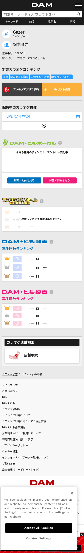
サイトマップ (10, 385)
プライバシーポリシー (15, 445)
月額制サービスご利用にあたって (21, 433)
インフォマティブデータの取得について (25, 457)
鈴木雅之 (20, 45)
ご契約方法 (8, 463)
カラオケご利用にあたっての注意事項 (24, 421)
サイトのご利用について (16, 415)
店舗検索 (31, 355)
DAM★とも (8, 403)
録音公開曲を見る (59, 180)
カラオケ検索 (10, 374)
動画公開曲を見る (24, 180)
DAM (4, 397)
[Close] (72, 522)
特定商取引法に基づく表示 (17, 439)
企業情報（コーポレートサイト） (21, 469)
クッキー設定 (10, 451)
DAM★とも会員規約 (13, 427)
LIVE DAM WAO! (18, 116)
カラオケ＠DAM (11, 409)
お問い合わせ (10, 391)
